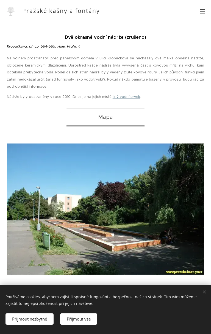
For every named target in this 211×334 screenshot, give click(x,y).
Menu (202, 11)
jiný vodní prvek (126, 97)
